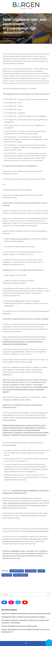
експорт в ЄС (7, 575)
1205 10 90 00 (40, 352)
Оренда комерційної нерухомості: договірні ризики (19, 626)
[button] (24, 13)
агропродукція (31, 570)
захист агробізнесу (20, 575)
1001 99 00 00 (19, 352)
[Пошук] (24, 594)
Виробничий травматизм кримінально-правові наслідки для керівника (26, 613)
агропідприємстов (17, 570)
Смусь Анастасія (10, 38)
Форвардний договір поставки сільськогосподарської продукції (23, 617)
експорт (41, 570)
